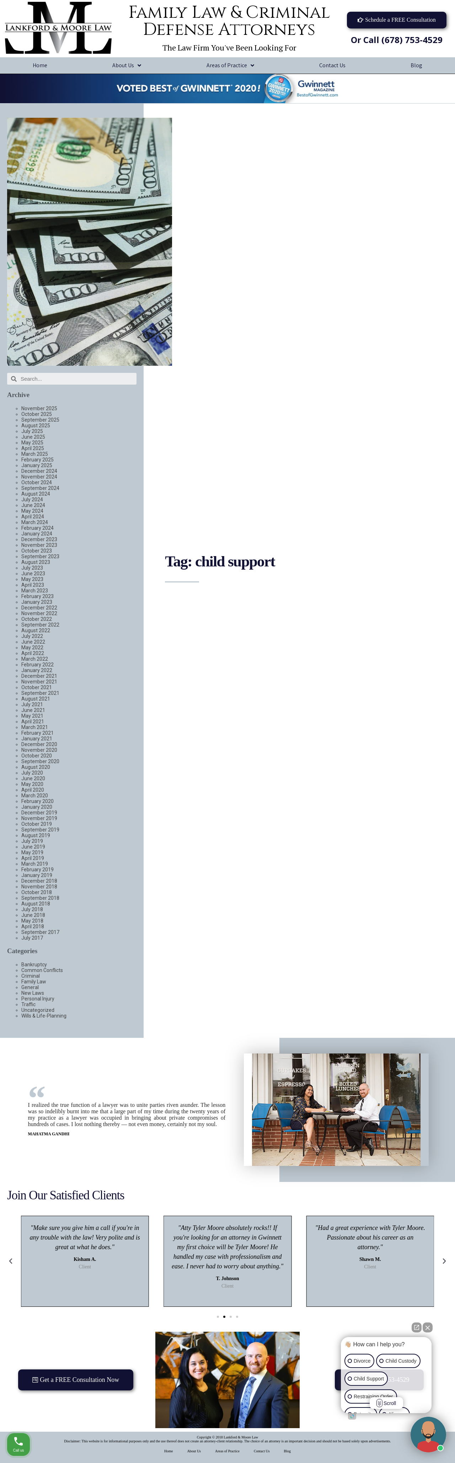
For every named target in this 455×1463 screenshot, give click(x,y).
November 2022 (39, 613)
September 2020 (40, 761)
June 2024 (33, 505)
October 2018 (36, 892)
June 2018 (33, 915)
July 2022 (32, 636)
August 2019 (35, 835)
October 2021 (36, 687)
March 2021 (34, 727)
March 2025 (34, 454)
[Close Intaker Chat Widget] (428, 1327)
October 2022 (36, 619)
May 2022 (32, 647)
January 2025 (36, 465)
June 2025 (33, 437)
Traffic (28, 1004)
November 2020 (39, 750)
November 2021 (39, 682)
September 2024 (40, 488)
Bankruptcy (34, 964)
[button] (396, 20)
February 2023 (37, 596)
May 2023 (32, 579)
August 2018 (35, 904)
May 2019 (32, 852)
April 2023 (32, 585)
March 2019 (34, 864)
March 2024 (34, 522)
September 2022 (40, 625)
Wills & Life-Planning (43, 1016)
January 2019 (36, 875)
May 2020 (32, 784)
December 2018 (39, 881)
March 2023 (34, 590)
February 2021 (37, 733)
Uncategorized (37, 1010)
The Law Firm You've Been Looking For (229, 47)
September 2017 (40, 932)
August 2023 (35, 562)
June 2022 (33, 642)
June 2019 (33, 847)
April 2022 (32, 653)
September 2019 (40, 830)
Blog (287, 1451)
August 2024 (35, 494)
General (30, 987)
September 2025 (40, 420)
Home (40, 65)
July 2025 (32, 431)
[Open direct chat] (417, 1327)
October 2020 (36, 756)
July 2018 (32, 909)
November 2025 (39, 408)
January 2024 (36, 534)
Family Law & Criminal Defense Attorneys (229, 21)
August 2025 (35, 425)
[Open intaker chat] (352, 1416)
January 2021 (36, 738)
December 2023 (39, 539)
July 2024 (32, 499)
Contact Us (332, 65)
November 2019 (39, 818)
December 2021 (39, 676)
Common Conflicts (42, 970)
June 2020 (33, 778)
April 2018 (32, 926)
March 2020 (34, 795)
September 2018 (40, 898)
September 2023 (40, 556)
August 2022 (35, 630)
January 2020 (36, 807)
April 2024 (32, 516)
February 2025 (37, 460)
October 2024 (36, 482)
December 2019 (39, 812)
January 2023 (36, 602)
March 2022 (34, 659)
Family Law (33, 981)
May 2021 (32, 716)
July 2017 (32, 938)
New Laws (32, 993)
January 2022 (36, 670)
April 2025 (32, 448)
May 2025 (32, 442)
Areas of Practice (230, 65)
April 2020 (32, 790)
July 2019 (32, 841)
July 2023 (32, 568)
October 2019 (36, 824)
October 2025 (36, 414)
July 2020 (32, 773)
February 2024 (37, 528)
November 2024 (39, 477)
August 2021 (35, 699)
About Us (126, 65)
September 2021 (40, 693)
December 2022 (39, 608)
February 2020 (37, 801)
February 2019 (37, 869)
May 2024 (32, 511)
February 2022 (37, 664)
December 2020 (39, 744)
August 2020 (35, 767)
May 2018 (32, 921)
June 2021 (33, 710)
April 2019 (32, 858)
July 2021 (32, 704)
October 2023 (36, 551)
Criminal (30, 976)
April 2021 (32, 721)
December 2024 (39, 471)
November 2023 (39, 545)
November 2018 (39, 886)
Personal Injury (37, 999)
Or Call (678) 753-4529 (397, 40)
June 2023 (33, 573)
